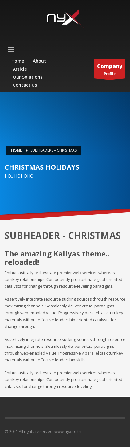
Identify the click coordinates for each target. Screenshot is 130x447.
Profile (109, 70)
